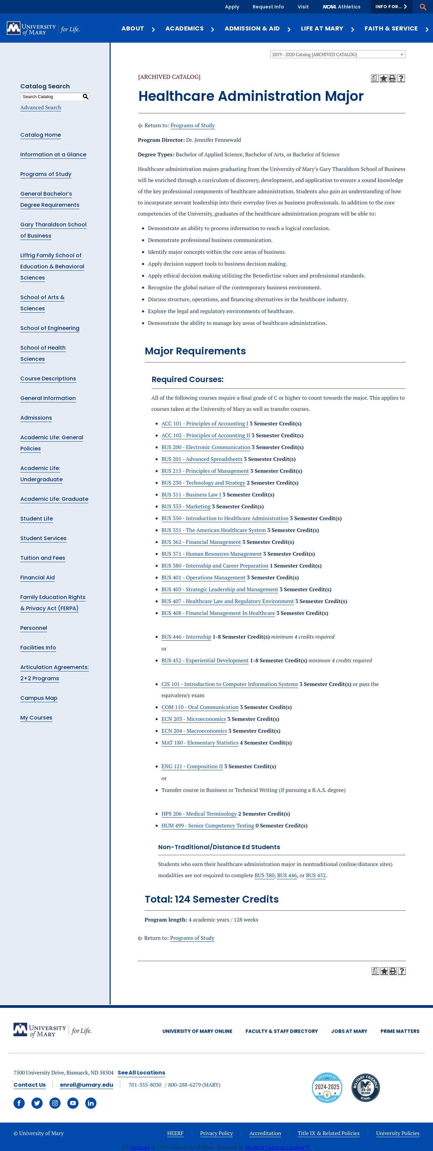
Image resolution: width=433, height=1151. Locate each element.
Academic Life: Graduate (54, 499)
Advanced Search (40, 107)
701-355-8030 (145, 1084)
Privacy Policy (216, 1133)
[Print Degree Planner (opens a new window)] (375, 78)
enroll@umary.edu (86, 1085)
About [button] (138, 28)
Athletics (349, 6)
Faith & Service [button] (397, 28)
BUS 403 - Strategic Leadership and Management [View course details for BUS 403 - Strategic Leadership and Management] (220, 589)
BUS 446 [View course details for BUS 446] (287, 875)
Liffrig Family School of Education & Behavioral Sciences (52, 266)
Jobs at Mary (349, 1031)
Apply (232, 6)
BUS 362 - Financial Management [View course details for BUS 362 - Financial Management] (201, 542)
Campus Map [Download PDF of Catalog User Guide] (39, 698)
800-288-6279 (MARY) (194, 1084)
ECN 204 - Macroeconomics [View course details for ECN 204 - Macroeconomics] (194, 730)
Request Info (268, 6)
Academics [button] (190, 28)
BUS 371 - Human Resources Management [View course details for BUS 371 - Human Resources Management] (212, 553)
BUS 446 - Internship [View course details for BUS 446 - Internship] (186, 636)
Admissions (36, 418)
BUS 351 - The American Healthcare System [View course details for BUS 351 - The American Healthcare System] (214, 530)
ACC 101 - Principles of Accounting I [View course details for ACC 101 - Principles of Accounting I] (205, 423)
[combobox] (338, 54)
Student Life (36, 519)
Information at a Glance (53, 154)
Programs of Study (45, 174)
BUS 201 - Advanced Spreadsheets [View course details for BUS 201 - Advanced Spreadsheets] (202, 459)
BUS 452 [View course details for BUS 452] (316, 875)
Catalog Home (40, 135)
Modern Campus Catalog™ (277, 1147)
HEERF (175, 1133)
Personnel (33, 628)
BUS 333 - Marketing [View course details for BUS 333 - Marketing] (186, 506)
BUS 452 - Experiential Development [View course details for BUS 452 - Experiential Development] (205, 660)
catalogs (140, 1147)
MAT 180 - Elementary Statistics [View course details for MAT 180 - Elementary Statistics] (200, 742)
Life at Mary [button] (328, 28)
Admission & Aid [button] (258, 28)
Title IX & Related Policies (329, 1133)
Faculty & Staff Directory (282, 1031)
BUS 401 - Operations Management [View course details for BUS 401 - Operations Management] (204, 577)
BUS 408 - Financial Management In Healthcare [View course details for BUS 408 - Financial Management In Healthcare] (218, 613)
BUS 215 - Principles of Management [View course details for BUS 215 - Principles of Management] (205, 470)
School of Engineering (49, 328)
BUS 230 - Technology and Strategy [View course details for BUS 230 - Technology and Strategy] (204, 482)
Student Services (43, 538)
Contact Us (30, 1085)
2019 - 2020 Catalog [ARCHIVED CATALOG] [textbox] (314, 54)
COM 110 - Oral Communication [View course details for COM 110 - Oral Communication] (200, 707)
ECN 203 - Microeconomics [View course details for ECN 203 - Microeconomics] (194, 719)
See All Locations (141, 1073)
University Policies (397, 1133)
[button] (392, 7)
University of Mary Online (197, 1031)
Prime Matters (400, 1031)
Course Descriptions (48, 378)
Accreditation (265, 1133)
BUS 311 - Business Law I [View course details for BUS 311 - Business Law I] (191, 494)
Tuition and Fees (42, 558)
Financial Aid (37, 577)
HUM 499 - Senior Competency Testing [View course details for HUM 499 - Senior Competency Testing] (208, 825)
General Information (48, 398)
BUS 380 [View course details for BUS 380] (265, 875)
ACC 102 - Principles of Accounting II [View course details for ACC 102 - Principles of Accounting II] (206, 435)
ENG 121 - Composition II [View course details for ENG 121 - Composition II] (192, 766)
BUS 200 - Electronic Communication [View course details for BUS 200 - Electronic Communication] (206, 447)
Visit (303, 6)
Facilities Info (38, 647)
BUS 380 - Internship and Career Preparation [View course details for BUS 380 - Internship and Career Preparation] (215, 565)
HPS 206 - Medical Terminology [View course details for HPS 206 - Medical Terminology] (199, 813)
